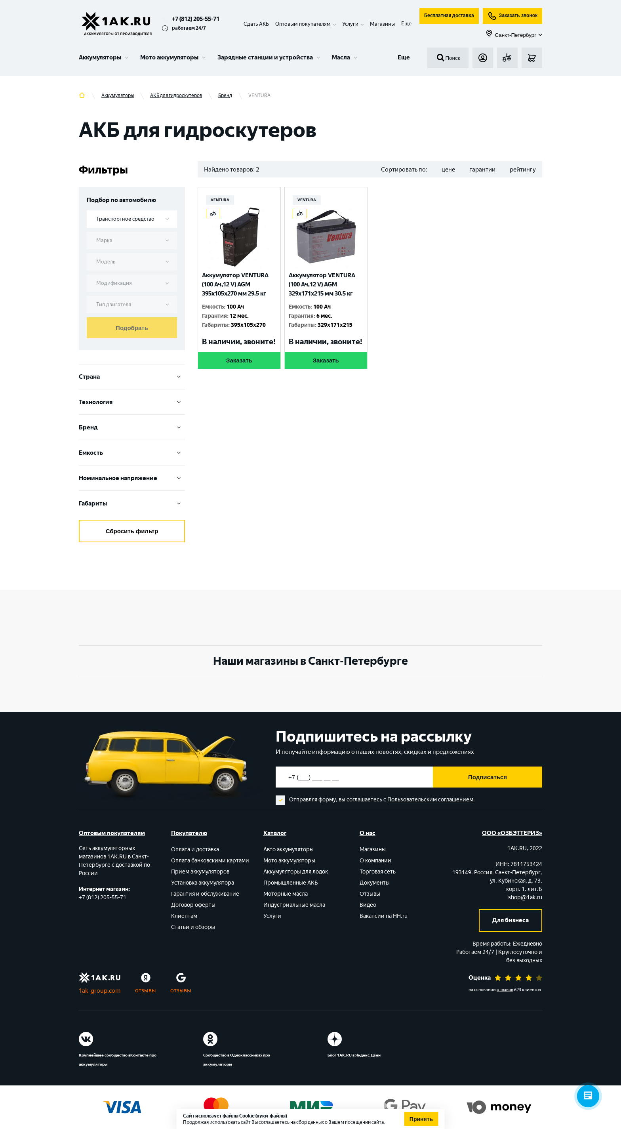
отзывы (145, 990)
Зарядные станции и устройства (265, 57)
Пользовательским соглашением (430, 799)
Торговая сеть (378, 871)
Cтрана (132, 376)
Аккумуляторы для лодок (295, 871)
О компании (375, 860)
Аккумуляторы (100, 57)
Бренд (132, 427)
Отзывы (370, 894)
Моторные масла (285, 894)
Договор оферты (193, 905)
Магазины (382, 24)
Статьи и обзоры (193, 927)
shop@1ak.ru (525, 897)
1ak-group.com (99, 990)
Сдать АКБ (256, 24)
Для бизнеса (510, 920)
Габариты (132, 503)
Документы (375, 882)
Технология (132, 402)
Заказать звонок (512, 16)
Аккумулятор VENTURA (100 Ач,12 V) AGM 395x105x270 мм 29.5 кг (235, 284)
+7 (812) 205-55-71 (195, 19)
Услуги (272, 916)
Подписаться (487, 777)
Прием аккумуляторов (200, 871)
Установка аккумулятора (202, 882)
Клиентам (184, 916)
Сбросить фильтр (132, 531)
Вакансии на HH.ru (384, 916)
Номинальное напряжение (132, 478)
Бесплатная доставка (449, 15)
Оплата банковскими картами (210, 860)
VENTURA (220, 199)
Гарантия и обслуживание (205, 894)
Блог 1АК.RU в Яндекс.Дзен (354, 1055)
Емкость (132, 452)
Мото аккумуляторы (169, 57)
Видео (368, 905)
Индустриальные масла (294, 905)
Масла (341, 57)
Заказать (239, 360)
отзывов (505, 989)
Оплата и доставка (195, 849)
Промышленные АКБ (290, 882)
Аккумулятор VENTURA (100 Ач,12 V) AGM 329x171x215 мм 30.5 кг (322, 284)
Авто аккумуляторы (288, 849)
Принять (421, 1119)
